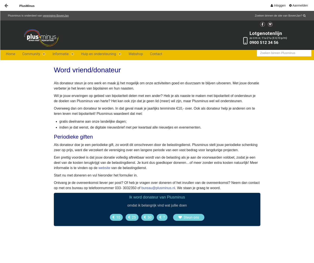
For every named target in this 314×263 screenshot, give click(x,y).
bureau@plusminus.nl (158, 188)
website (104, 168)
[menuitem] (278, 5)
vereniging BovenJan (56, 15)
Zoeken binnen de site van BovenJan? (278, 15)
